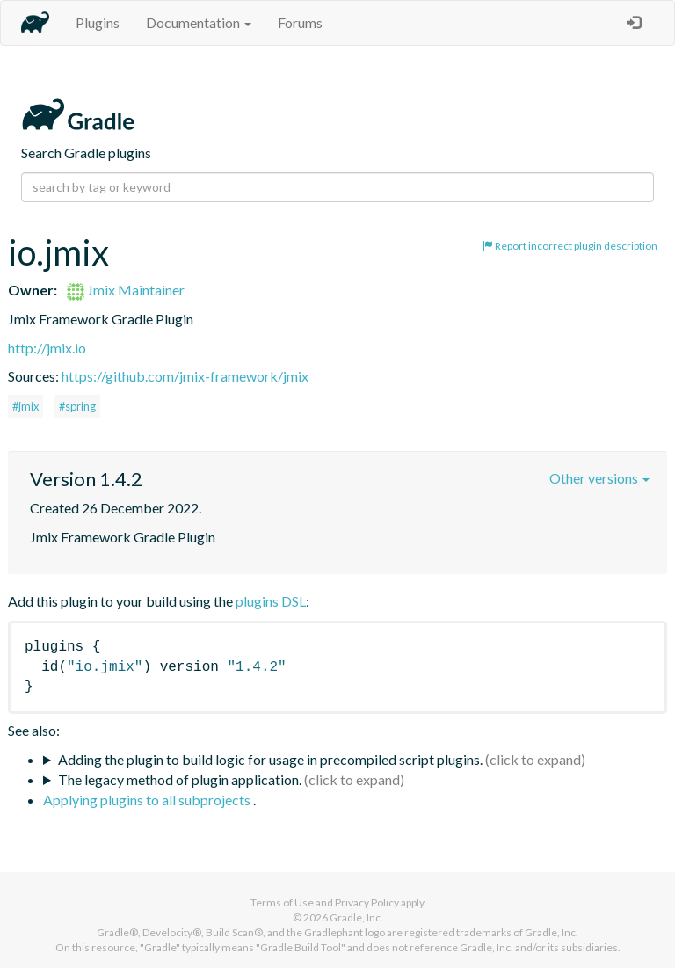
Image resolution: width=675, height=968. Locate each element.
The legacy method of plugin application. (179, 779)
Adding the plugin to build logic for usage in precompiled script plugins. (270, 759)
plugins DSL (271, 601)
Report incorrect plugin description (570, 245)
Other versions (599, 477)
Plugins (98, 22)
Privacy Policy (367, 902)
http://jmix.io (47, 347)
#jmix (25, 406)
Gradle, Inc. (356, 917)
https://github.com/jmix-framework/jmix (185, 376)
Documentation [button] (198, 22)
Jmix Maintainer (126, 289)
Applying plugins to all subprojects (148, 799)
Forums (300, 22)
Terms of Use (282, 902)
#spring (77, 406)
